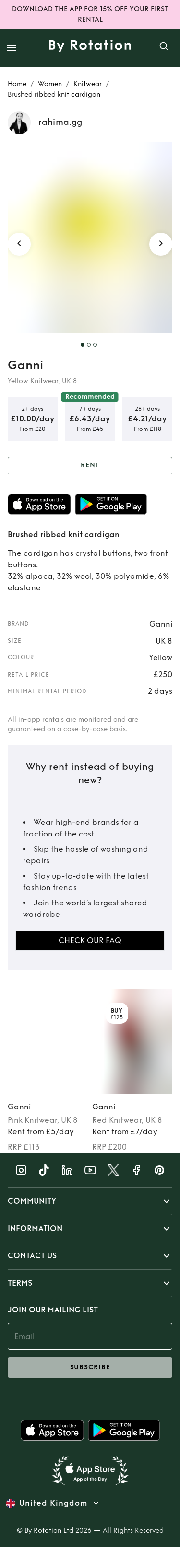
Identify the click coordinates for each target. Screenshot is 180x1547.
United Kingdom (53, 1503)
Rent (90, 465)
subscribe (90, 1367)
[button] (90, 1201)
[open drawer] (11, 47)
